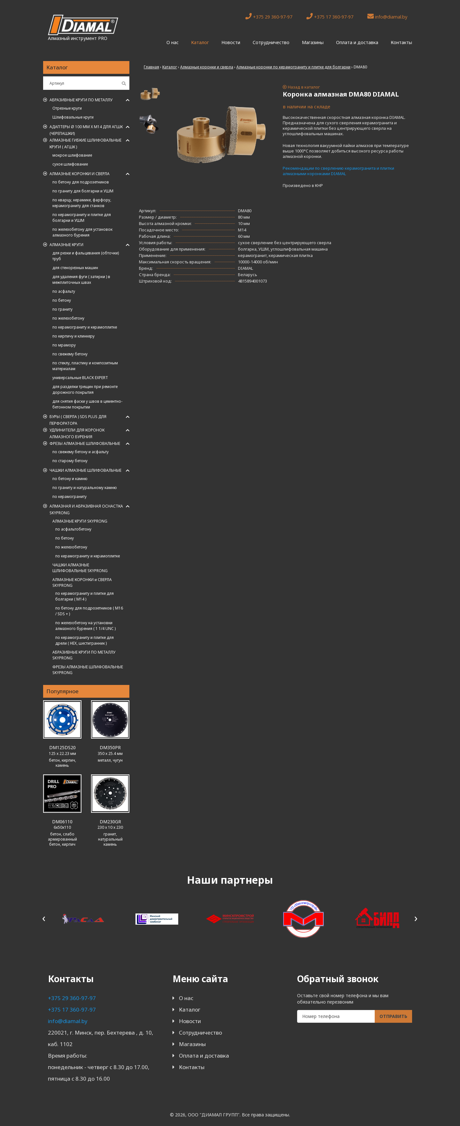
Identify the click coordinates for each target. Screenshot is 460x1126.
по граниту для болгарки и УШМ (82, 191)
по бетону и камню (70, 478)
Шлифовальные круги (73, 117)
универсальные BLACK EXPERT (80, 377)
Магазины (313, 42)
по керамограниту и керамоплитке (84, 327)
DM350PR (110, 747)
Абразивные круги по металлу (81, 100)
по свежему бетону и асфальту (80, 451)
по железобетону (68, 318)
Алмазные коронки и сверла (80, 173)
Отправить (393, 1016)
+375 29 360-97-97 (268, 16)
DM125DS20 (62, 747)
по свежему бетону (70, 354)
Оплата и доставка (357, 42)
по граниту (62, 309)
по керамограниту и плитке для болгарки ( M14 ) (84, 596)
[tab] (150, 94)
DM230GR (110, 822)
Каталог (200, 42)
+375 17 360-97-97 (329, 16)
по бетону (61, 300)
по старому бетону (70, 460)
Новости (230, 42)
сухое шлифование (70, 164)
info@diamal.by (387, 16)
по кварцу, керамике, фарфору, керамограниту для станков (81, 202)
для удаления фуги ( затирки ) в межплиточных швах (81, 279)
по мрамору (64, 345)
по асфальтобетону (73, 529)
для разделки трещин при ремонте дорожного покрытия (85, 389)
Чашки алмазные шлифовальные (85, 470)
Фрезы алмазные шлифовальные (85, 443)
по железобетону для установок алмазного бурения (82, 232)
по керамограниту (69, 496)
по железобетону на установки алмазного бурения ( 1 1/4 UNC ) (85, 625)
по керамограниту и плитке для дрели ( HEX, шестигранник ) (84, 640)
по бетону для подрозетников (80, 182)
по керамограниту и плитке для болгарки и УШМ (81, 217)
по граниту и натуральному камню (84, 487)
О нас (172, 42)
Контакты (401, 42)
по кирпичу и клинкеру (73, 336)
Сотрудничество (271, 42)
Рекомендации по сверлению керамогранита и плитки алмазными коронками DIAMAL (338, 170)
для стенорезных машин (75, 267)
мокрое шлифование (72, 155)
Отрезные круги (67, 108)
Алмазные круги (66, 244)
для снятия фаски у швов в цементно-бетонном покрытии (87, 404)
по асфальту (63, 291)
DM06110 (62, 822)
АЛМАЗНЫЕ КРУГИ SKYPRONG (79, 521)
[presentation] (44, 917)
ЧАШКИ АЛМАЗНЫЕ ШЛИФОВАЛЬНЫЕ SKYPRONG (80, 567)
